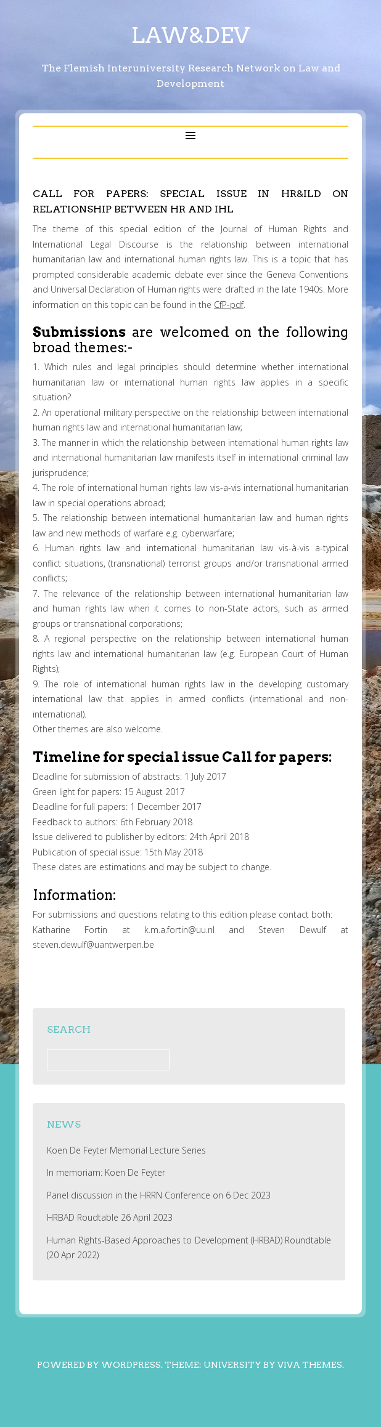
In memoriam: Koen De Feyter (106, 1172)
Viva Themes (309, 1365)
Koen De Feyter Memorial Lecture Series (126, 1150)
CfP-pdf (229, 304)
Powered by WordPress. (100, 1365)
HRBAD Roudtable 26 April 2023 (110, 1217)
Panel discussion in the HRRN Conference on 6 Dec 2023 (159, 1195)
